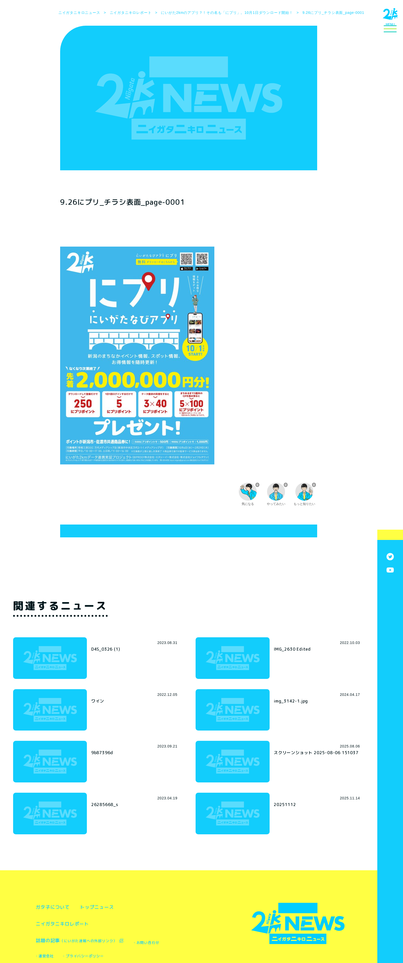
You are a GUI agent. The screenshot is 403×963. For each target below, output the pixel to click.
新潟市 (141, 946)
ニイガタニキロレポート (70, 882)
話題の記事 (86, 899)
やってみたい (277, 494)
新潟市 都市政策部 (154, 939)
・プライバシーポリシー (147, 915)
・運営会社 (96, 915)
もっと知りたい (305, 494)
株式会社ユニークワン (205, 946)
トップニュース (117, 865)
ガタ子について (59, 865)
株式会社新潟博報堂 (164, 946)
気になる (249, 494)
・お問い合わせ (54, 915)
